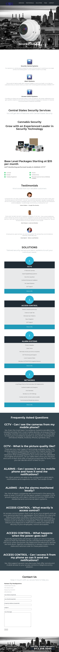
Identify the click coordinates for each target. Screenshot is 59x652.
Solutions (39, 3)
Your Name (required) (17, 595)
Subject (17, 608)
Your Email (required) (17, 599)
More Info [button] (29, 291)
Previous (5, 32)
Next (54, 32)
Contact (51, 3)
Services (21, 3)
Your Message (17, 619)
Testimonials (30, 3)
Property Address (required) (17, 604)
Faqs (45, 3)
